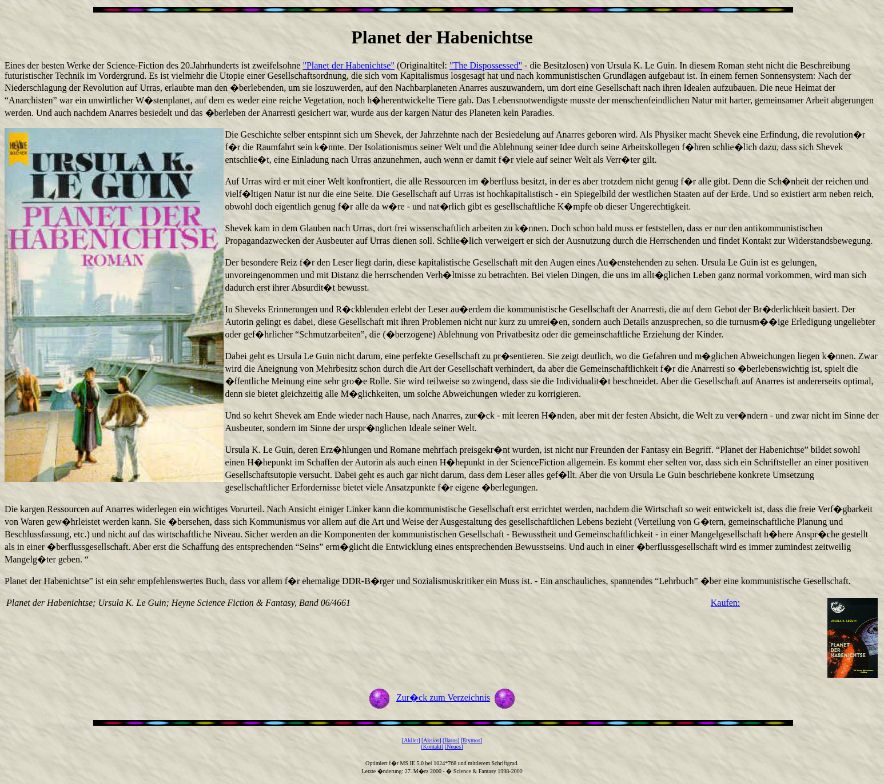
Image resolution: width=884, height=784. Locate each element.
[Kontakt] (432, 746)
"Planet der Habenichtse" (348, 65)
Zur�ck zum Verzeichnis (443, 697)
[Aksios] (431, 740)
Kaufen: (725, 603)
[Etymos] (471, 740)
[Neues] (454, 746)
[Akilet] (411, 740)
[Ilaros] (451, 740)
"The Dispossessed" (485, 65)
